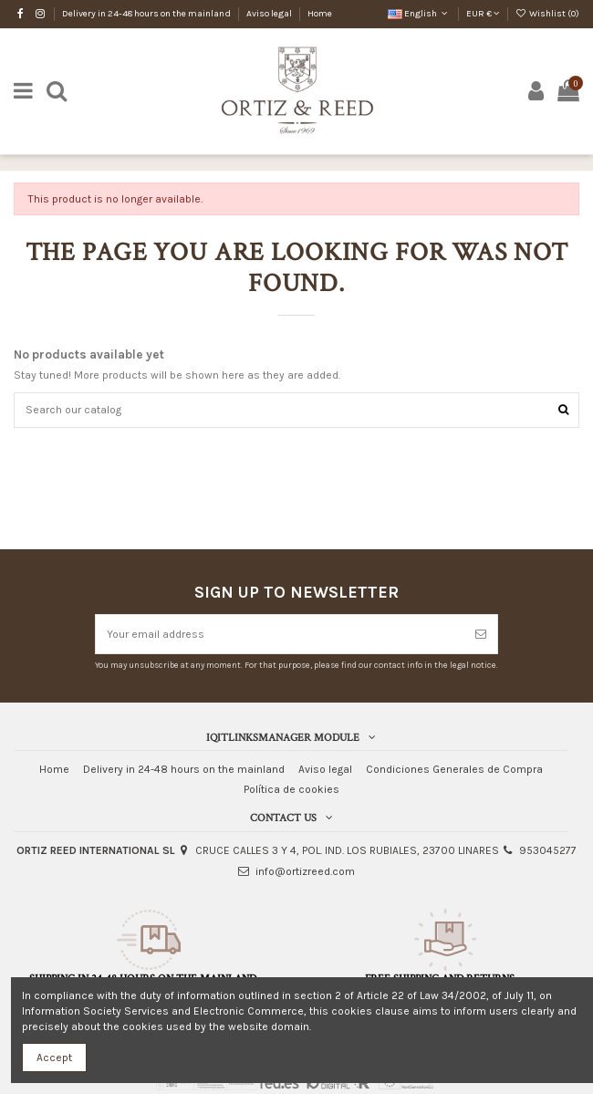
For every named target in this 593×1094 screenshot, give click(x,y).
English (419, 13)
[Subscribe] (480, 634)
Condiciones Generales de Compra (454, 769)
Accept (54, 1057)
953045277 (548, 850)
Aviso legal (270, 13)
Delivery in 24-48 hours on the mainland (147, 13)
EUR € (483, 13)
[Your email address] (280, 634)
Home (319, 13)
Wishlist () (547, 13)
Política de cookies (291, 789)
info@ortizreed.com (305, 871)
